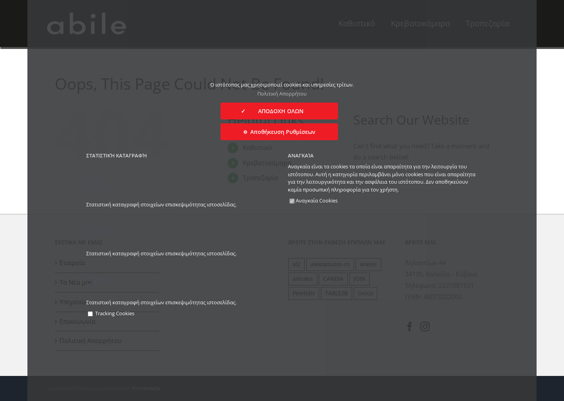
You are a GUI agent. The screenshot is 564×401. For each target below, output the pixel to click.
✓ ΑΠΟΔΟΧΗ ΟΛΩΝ (279, 111)
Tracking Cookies (111, 313)
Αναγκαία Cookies (313, 200)
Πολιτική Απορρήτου (282, 93)
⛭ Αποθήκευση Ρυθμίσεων (279, 131)
